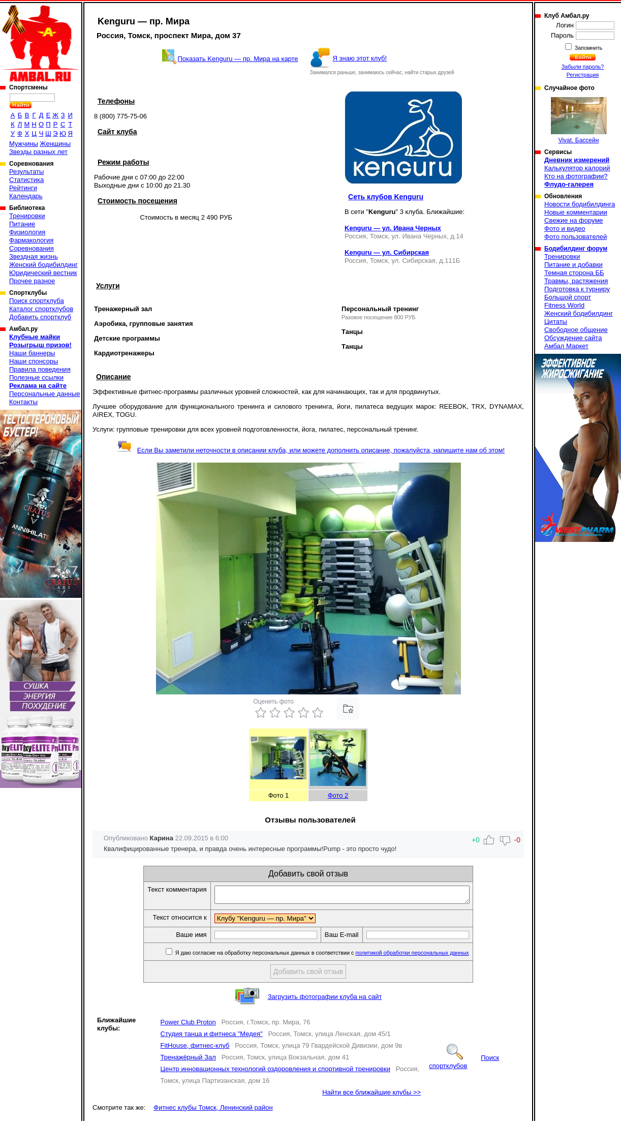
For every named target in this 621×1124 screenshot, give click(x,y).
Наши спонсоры (33, 361)
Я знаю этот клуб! (360, 58)
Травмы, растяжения (576, 281)
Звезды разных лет (38, 152)
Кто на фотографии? (576, 176)
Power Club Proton (188, 1025)
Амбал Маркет (566, 346)
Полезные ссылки (36, 377)
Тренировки (27, 216)
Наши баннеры (32, 353)
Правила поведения (40, 369)
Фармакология (31, 240)
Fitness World (564, 305)
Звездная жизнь (33, 256)
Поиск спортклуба (36, 301)
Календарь (26, 196)
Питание (22, 224)
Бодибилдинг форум (575, 248)
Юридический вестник (43, 273)
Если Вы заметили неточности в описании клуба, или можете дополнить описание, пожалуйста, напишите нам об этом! (311, 450)
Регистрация (583, 75)
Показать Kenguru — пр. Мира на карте (237, 59)
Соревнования (31, 248)
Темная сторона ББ (574, 273)
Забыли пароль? (583, 67)
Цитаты (555, 321)
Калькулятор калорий (577, 168)
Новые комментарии (575, 212)
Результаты (26, 171)
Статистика (26, 180)
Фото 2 (338, 795)
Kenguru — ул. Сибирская (387, 252)
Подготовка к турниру (577, 289)
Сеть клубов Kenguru (385, 197)
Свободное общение (576, 329)
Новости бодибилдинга (579, 204)
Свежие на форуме (573, 220)
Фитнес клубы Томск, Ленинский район (212, 1110)
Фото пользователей (575, 236)
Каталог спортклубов (41, 309)
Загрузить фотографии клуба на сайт (325, 1000)
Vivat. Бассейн (579, 120)
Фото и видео (564, 228)
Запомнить (588, 48)
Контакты (23, 402)
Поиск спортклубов (464, 1065)
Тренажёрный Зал (188, 1060)
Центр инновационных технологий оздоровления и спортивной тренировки (275, 1072)
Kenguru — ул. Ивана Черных (393, 228)
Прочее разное (32, 281)
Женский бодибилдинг (43, 264)
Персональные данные (44, 394)
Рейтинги (23, 188)
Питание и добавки (573, 264)
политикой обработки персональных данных (427, 956)
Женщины (55, 143)
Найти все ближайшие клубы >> (371, 1095)
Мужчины (23, 143)
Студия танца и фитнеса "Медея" (212, 1037)
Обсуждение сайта (573, 338)
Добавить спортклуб (40, 317)
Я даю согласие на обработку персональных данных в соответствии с (336, 956)
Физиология (27, 232)
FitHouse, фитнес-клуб (195, 1048)
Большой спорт (567, 297)
